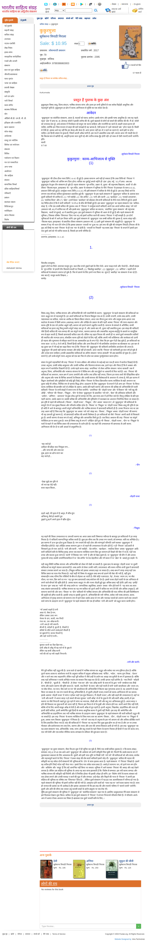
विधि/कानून (8, 206)
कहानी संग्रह (9, 30)
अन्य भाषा (8, 167)
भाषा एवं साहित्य (10, 83)
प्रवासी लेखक (9, 87)
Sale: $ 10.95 (53, 43)
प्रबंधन (6, 197)
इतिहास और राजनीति (12, 123)
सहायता (87, 18)
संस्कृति (7, 92)
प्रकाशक (125, 4)
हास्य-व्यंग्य (8, 52)
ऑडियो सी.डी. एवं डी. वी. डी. (15, 118)
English (137, 4)
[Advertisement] (90, 827)
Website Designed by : (123, 939)
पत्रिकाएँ (7, 193)
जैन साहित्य (8, 175)
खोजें (46, 18)
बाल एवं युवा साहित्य (12, 70)
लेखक (114, 4)
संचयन (6, 180)
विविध (6, 153)
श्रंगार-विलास (9, 215)
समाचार (61, 18)
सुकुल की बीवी (126, 861)
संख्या (76, 43)
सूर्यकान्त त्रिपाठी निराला (53, 36)
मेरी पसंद (78, 18)
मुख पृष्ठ (39, 18)
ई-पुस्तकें (23, 20)
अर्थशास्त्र (7, 136)
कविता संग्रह (9, 34)
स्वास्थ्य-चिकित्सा (10, 109)
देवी (55, 861)
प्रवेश (94, 18)
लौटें (44, 70)
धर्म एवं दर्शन (9, 96)
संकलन (7, 149)
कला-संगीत (8, 105)
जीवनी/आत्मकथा (10, 74)
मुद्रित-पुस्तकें (9, 20)
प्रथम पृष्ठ (90, 86)
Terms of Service (58, 934)
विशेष (6, 219)
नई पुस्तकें (8, 26)
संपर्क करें (69, 18)
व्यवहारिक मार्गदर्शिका (12, 56)
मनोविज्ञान (8, 211)
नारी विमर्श (8, 101)
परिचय (53, 18)
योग (5, 114)
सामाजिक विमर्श (10, 184)
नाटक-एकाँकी (9, 43)
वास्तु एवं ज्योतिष (10, 140)
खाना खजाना (9, 127)
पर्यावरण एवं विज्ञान (11, 158)
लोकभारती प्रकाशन (57, 50)
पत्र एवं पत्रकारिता (11, 162)
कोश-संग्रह (8, 131)
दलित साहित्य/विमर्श (11, 189)
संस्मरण (7, 65)
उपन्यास (7, 39)
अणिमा (89, 861)
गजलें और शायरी (10, 61)
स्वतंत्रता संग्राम (9, 202)
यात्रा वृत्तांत (8, 79)
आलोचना (7, 171)
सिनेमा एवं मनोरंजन (11, 145)
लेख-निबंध (8, 48)
